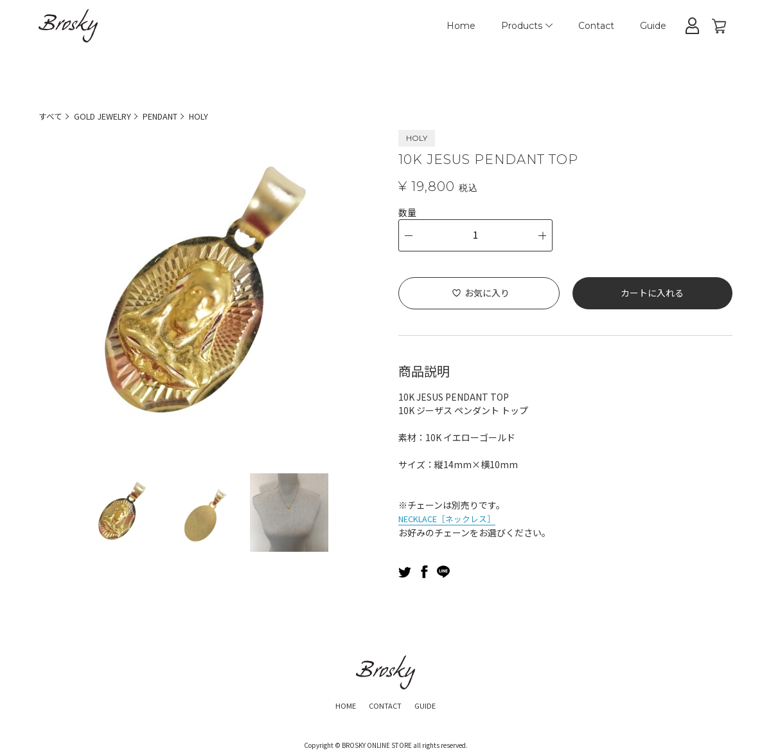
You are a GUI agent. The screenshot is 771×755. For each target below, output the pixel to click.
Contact (596, 26)
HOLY (219, 115)
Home (461, 26)
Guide (653, 26)
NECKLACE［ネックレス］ (453, 517)
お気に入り (487, 292)
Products (527, 26)
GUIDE (433, 703)
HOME (338, 703)
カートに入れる (652, 292)
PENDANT (175, 115)
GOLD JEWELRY (109, 115)
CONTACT (385, 703)
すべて (51, 115)
